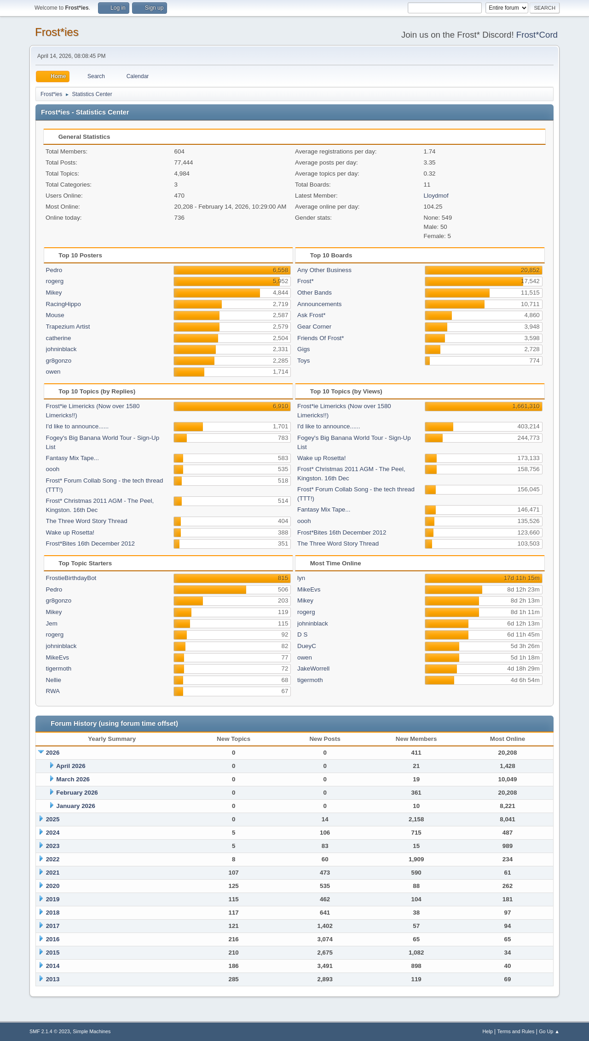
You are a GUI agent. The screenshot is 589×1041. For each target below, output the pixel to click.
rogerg (55, 281)
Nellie (53, 680)
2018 (53, 912)
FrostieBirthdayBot (71, 578)
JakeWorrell (313, 668)
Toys (303, 360)
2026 (53, 752)
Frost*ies (57, 32)
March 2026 (73, 779)
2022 (53, 859)
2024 (53, 832)
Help (488, 1031)
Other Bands (314, 292)
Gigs (303, 349)
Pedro (54, 270)
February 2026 (77, 792)
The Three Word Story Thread (86, 521)
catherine (58, 338)
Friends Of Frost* (320, 338)
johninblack (61, 349)
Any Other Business (324, 270)
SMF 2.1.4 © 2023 (49, 1031)
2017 (53, 925)
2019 (53, 899)
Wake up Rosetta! (70, 532)
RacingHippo (63, 304)
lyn (301, 578)
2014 (53, 965)
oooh (53, 469)
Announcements (319, 304)
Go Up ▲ (549, 1031)
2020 (53, 885)
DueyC (306, 646)
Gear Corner (314, 326)
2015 (53, 952)
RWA (53, 691)
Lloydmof (436, 195)
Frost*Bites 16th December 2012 (90, 543)
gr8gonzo (59, 360)
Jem (52, 623)
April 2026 (71, 765)
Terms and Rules (516, 1031)
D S (302, 634)
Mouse (55, 315)
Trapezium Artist (68, 326)
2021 (53, 872)
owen (53, 371)
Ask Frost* (311, 315)
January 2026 (75, 805)
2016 (53, 939)
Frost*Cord (537, 35)
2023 (53, 845)
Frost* (305, 281)
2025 (53, 819)
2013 (53, 979)
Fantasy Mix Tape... (72, 458)
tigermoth (59, 668)
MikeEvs (57, 657)
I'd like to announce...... (77, 426)
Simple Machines (91, 1031)
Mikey (54, 292)
